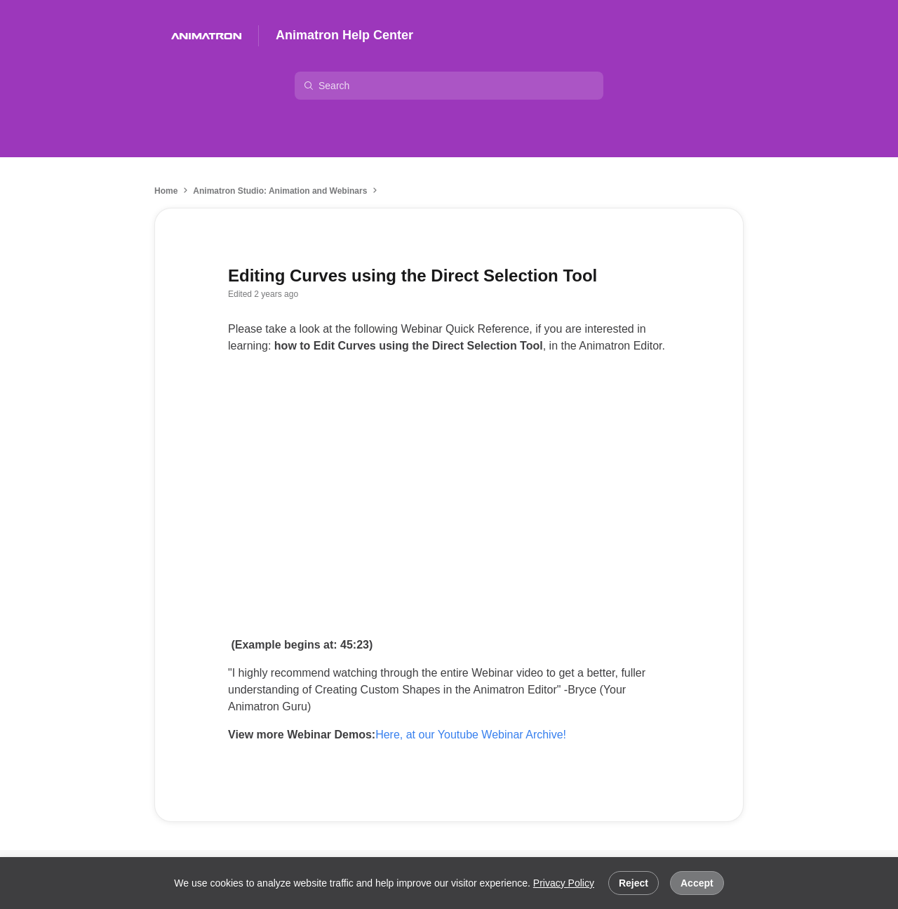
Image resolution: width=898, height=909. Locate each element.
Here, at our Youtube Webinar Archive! (470, 735)
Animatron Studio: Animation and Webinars (280, 191)
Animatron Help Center (344, 35)
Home (165, 191)
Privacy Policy (563, 883)
